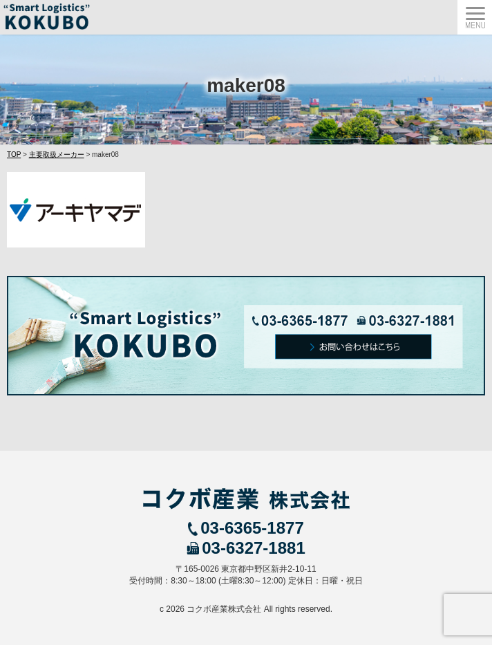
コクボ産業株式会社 (224, 609)
